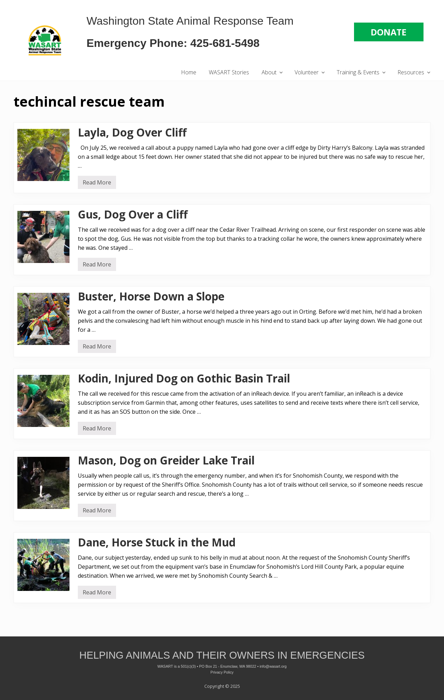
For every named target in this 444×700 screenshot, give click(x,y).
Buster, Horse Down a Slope (151, 296)
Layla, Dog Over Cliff (132, 132)
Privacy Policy (222, 672)
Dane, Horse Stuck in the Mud (157, 542)
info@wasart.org (273, 666)
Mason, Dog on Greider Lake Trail (166, 460)
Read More (97, 184)
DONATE (388, 32)
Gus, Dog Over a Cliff (133, 214)
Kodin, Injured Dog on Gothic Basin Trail (184, 378)
